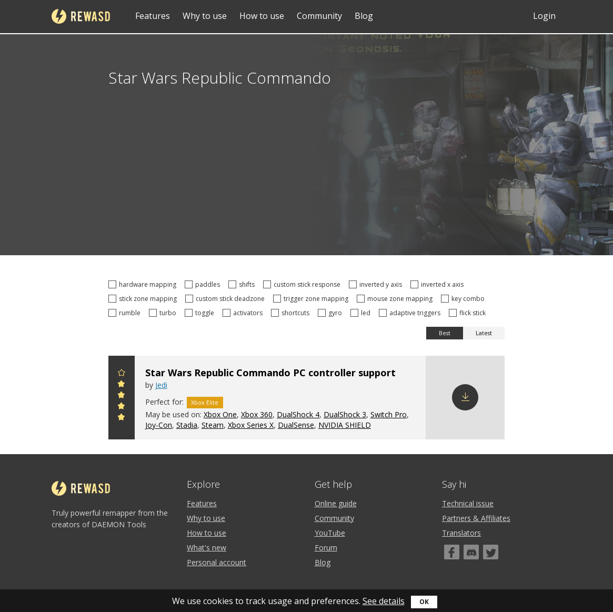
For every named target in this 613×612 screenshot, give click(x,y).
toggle (201, 312)
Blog (364, 16)
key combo (464, 298)
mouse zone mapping (396, 298)
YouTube (330, 533)
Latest (484, 333)
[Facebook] (451, 552)
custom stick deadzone (226, 298)
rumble (126, 312)
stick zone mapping (144, 298)
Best (444, 333)
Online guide (336, 503)
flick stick (469, 312)
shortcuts (292, 312)
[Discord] (471, 552)
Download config (465, 397)
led (362, 312)
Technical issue (468, 503)
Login (544, 16)
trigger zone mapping (312, 298)
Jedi (161, 385)
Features (152, 16)
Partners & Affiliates (476, 518)
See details (384, 601)
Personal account (216, 562)
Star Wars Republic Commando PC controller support (270, 372)
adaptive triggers (411, 312)
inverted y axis (377, 284)
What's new (206, 548)
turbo (164, 312)
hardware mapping (143, 284)
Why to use (205, 16)
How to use (261, 16)
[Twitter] (490, 552)
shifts (243, 284)
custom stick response (303, 284)
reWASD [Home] (81, 16)
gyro (331, 312)
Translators (461, 533)
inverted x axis (438, 284)
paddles (204, 284)
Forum (326, 548)
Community (319, 16)
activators (244, 312)
